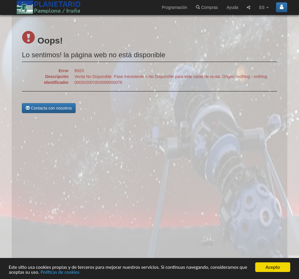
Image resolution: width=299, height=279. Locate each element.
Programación (174, 7)
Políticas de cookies (60, 272)
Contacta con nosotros (49, 108)
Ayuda (232, 7)
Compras (207, 7)
